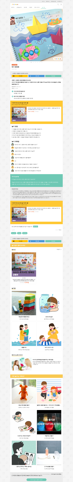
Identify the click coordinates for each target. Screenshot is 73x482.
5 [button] (39, 62)
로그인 (43, 1)
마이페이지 (59, 1)
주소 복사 (53, 76)
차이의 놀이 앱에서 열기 (36, 480)
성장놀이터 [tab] (19, 7)
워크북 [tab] (25, 7)
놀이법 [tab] (43, 7)
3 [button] (35, 62)
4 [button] (37, 62)
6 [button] (42, 62)
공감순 (56, 229)
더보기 (59, 249)
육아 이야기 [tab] (37, 7)
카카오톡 (17, 76)
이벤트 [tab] (30, 7)
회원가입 (47, 1)
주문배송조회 (53, 1)
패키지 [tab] (12, 7)
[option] (36, 35)
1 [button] (31, 62)
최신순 (60, 229)
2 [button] (33, 62)
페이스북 (34, 76)
